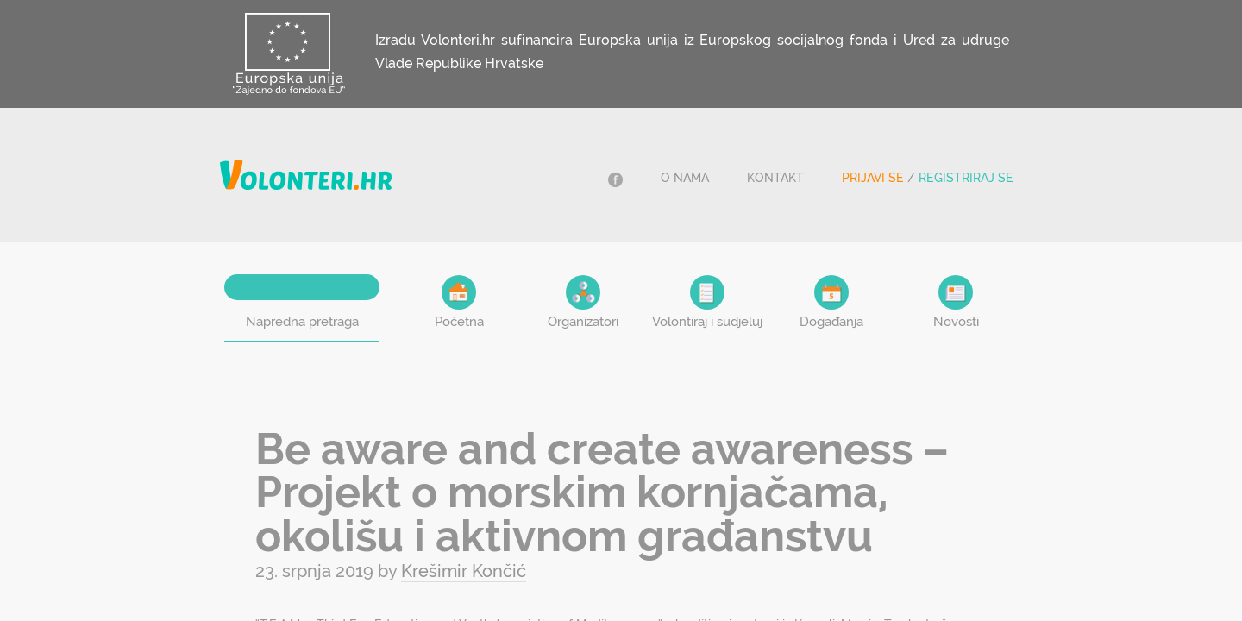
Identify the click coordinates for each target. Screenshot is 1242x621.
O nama (685, 178)
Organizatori (583, 302)
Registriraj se (966, 178)
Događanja (831, 302)
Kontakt (775, 178)
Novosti (956, 302)
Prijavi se (873, 178)
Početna (459, 302)
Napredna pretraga (302, 321)
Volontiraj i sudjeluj (707, 302)
